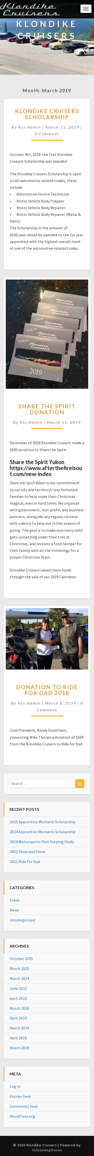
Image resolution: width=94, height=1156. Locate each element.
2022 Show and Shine (27, 851)
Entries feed (20, 1096)
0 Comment (47, 133)
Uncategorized (22, 919)
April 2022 (18, 998)
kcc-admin (29, 127)
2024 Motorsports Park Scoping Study (42, 841)
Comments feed (23, 1106)
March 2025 (19, 968)
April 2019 (18, 1017)
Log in (15, 1086)
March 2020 (19, 1008)
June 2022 (18, 988)
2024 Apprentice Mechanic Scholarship (42, 831)
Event (15, 900)
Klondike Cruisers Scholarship (47, 114)
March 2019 (19, 1027)
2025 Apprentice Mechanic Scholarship (42, 821)
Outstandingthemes (47, 1150)
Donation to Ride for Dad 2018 (47, 690)
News (14, 910)
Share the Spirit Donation (47, 409)
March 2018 (19, 1047)
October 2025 (21, 958)
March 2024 (19, 978)
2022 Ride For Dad (25, 861)
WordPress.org (22, 1116)
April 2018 (18, 1037)
